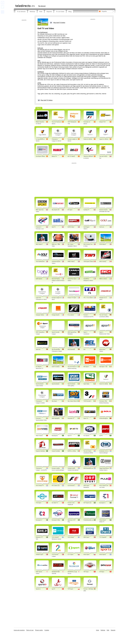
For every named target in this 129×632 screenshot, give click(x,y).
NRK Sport (86, 537)
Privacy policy (39, 630)
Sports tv (38, 589)
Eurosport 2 (39, 520)
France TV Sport (72, 297)
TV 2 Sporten (102, 537)
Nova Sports (102, 554)
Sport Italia (86, 383)
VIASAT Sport (39, 554)
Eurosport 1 (102, 502)
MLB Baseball (71, 349)
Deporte (49, 11)
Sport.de (38, 349)
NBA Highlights (56, 418)
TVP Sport (70, 589)
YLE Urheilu (71, 537)
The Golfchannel (43, 32)
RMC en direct (103, 278)
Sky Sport (54, 401)
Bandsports (55, 435)
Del (84, 349)
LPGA (39, 83)
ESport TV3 (102, 121)
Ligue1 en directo (103, 139)
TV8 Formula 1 (87, 401)
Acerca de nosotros (19, 630)
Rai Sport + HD (103, 366)
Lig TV (53, 589)
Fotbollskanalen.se (88, 520)
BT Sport (70, 209)
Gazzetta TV (71, 418)
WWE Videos (71, 261)
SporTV (70, 435)
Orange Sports (55, 315)
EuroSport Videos (40, 156)
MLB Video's (39, 244)
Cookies (46, 630)
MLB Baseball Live (88, 468)
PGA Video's (102, 244)
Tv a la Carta (60, 11)
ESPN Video (71, 227)
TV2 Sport (38, 502)
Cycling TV (86, 209)
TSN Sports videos (88, 261)
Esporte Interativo (40, 451)
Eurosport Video (56, 520)
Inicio (97, 630)
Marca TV (54, 156)
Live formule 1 (71, 485)
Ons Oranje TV (40, 485)
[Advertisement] (40, 2)
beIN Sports (39, 278)
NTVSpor (101, 571)
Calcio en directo (88, 139)
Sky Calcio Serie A (72, 401)
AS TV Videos (71, 156)
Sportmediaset (55, 383)
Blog (70, 11)
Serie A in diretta (103, 383)
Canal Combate (56, 451)
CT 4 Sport (70, 554)
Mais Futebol (39, 435)
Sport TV (86, 418)
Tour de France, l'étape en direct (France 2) (58, 280)
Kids (40, 11)
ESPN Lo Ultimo (72, 451)
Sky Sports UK (55, 209)
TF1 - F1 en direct (88, 297)
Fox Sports (86, 435)
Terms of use (30, 630)
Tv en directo (21, 11)
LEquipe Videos (40, 315)
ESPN (101, 435)
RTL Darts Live (56, 485)
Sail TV (54, 227)
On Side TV (55, 502)
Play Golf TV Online (46, 100)
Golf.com (40, 48)
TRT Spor (86, 571)
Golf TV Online (55, 366)
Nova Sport (86, 554)
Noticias (32, 11)
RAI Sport (86, 366)
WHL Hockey (102, 261)
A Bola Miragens (103, 418)
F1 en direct (71, 315)
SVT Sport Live (87, 502)
